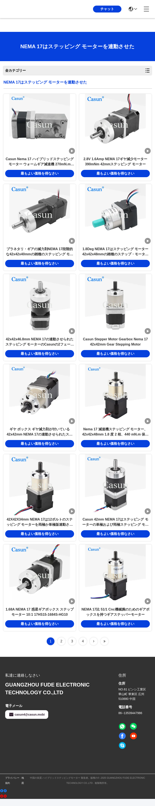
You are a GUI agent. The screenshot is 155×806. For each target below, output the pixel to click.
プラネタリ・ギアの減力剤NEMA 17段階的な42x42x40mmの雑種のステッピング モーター (39, 254)
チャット (107, 9)
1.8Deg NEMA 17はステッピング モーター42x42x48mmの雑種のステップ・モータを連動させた (115, 254)
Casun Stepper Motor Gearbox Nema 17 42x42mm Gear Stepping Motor (115, 345)
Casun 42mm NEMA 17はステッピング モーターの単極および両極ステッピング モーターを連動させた (115, 528)
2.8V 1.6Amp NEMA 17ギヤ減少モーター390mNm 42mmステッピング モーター (115, 162)
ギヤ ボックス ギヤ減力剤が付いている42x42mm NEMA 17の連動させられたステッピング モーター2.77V (40, 437)
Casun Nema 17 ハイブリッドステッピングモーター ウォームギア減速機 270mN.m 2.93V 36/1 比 (40, 163)
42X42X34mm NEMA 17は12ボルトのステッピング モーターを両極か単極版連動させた (39, 528)
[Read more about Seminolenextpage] (94, 648)
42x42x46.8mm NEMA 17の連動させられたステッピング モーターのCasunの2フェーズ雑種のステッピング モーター (39, 345)
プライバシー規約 (12, 787)
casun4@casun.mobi (27, 721)
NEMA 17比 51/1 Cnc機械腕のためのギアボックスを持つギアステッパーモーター (115, 619)
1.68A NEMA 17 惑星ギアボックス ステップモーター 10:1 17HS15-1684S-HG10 (40, 619)
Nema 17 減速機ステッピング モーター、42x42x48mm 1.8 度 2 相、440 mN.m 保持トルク (115, 437)
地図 (23, 787)
